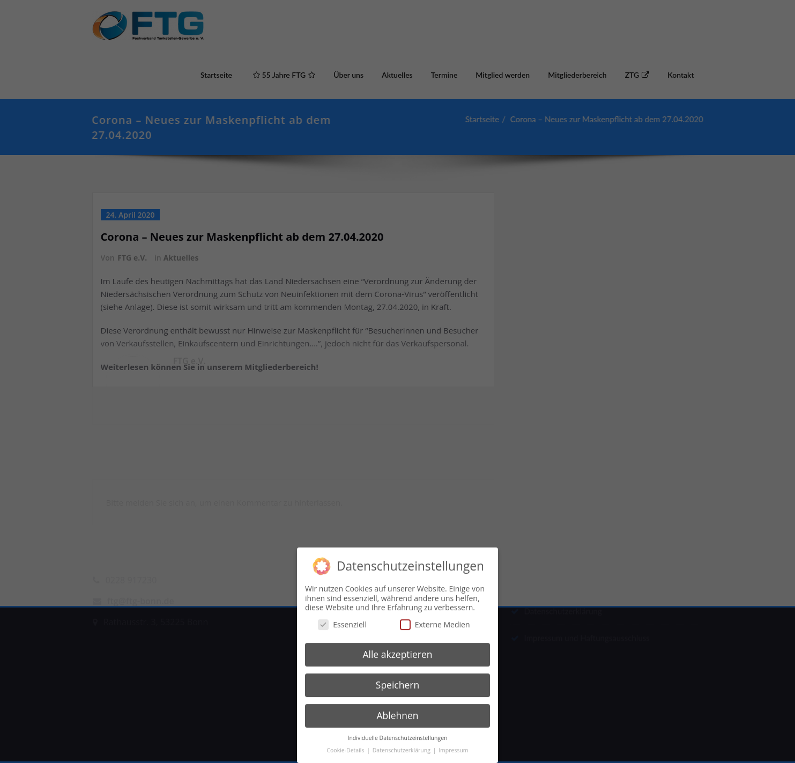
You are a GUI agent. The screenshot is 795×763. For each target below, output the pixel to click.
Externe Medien (435, 617)
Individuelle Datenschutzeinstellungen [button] (398, 730)
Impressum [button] (453, 742)
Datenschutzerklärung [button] (402, 742)
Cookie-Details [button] (346, 742)
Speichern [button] (397, 677)
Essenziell (342, 617)
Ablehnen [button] (397, 707)
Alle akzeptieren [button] (397, 647)
